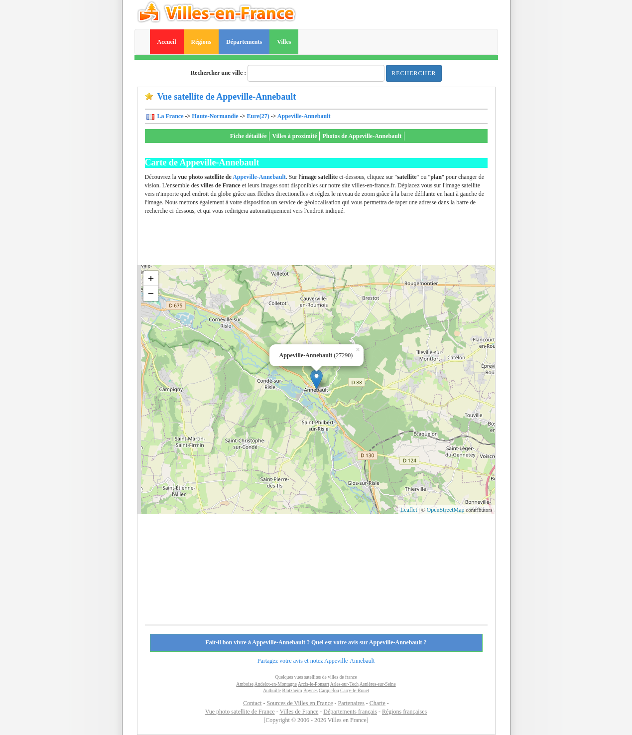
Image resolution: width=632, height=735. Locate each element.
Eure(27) (258, 116)
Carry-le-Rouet (354, 690)
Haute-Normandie (215, 116)
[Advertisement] (326, 242)
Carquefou (329, 690)
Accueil (166, 41)
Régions (201, 41)
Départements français (350, 711)
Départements (244, 41)
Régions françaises (404, 711)
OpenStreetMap (446, 509)
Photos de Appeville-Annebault (361, 136)
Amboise (244, 684)
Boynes (310, 690)
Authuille (272, 690)
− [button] (151, 293)
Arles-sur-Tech (344, 684)
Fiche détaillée (248, 136)
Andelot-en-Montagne (275, 684)
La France (170, 116)
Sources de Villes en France (299, 703)
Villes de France (298, 711)
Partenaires (351, 703)
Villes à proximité (294, 136)
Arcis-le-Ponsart (313, 684)
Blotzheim (292, 690)
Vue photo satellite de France (240, 711)
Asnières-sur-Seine (378, 684)
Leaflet (408, 509)
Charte (377, 703)
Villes (284, 41)
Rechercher (413, 73)
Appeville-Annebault (304, 116)
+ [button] (151, 278)
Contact (252, 703)
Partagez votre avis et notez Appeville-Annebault (316, 660)
